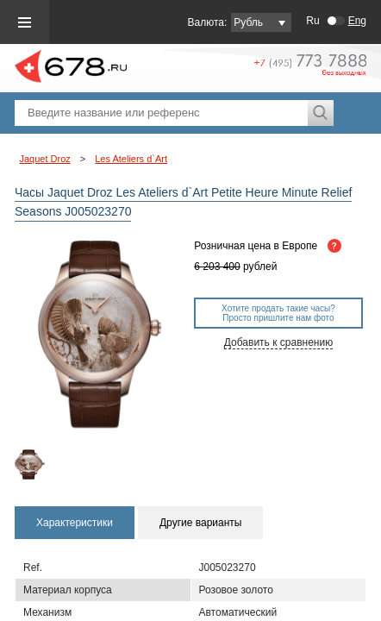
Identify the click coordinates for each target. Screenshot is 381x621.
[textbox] (161, 113)
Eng (357, 21)
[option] (34, 464)
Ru (312, 21)
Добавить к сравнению (278, 342)
